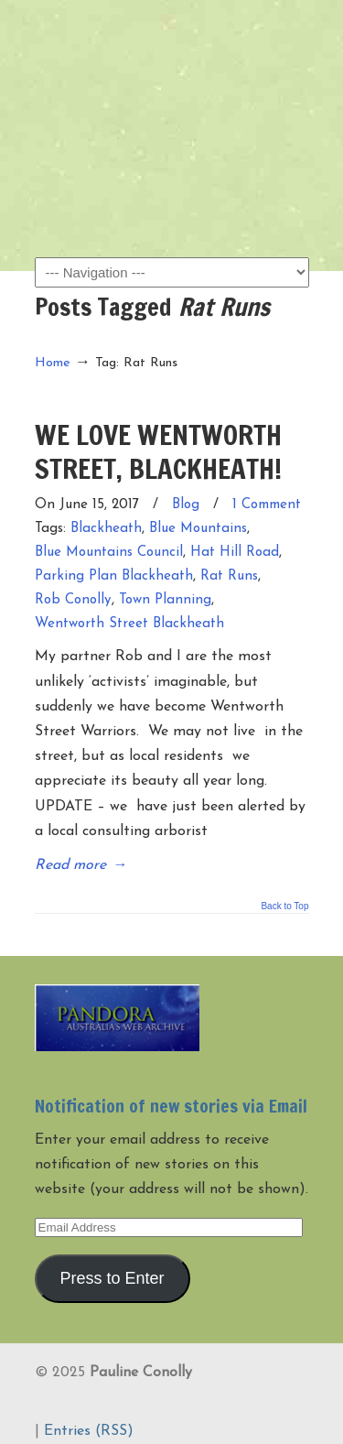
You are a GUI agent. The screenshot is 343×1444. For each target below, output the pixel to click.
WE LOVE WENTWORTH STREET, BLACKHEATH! (158, 451)
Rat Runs (229, 576)
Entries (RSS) (89, 1431)
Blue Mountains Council (109, 552)
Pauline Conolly (172, 46)
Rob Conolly (73, 600)
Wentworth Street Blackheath (129, 624)
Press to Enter (111, 1278)
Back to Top (284, 906)
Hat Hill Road (234, 552)
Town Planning (165, 600)
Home (52, 363)
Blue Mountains (198, 529)
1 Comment (266, 505)
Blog (185, 505)
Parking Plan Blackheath (114, 576)
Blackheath (106, 529)
